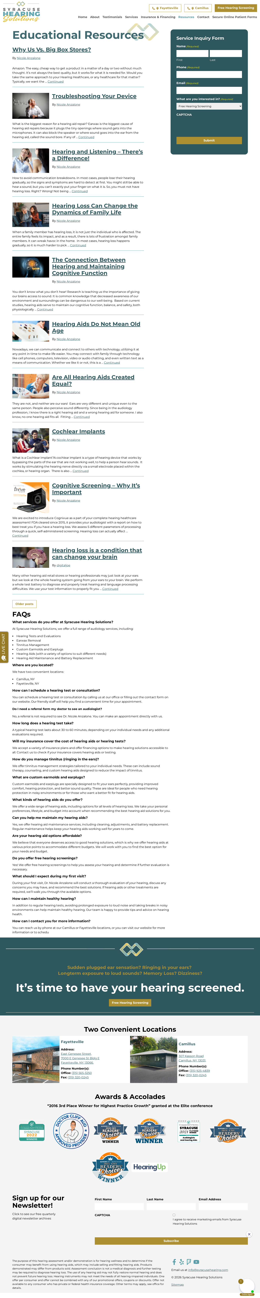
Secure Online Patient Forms (234, 17)
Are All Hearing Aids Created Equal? (93, 380)
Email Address (210, 1199)
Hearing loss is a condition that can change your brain (97, 553)
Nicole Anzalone (28, 58)
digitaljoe (63, 565)
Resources (186, 17)
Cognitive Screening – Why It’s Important (96, 489)
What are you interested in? (204, 99)
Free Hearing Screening (236, 8)
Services (131, 17)
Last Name (155, 1199)
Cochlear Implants (78, 431)
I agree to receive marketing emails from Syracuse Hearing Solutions (207, 1221)
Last (212, 60)
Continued (56, 81)
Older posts (24, 604)
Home (82, 17)
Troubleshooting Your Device (94, 96)
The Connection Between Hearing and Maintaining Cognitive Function (89, 266)
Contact (203, 17)
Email (187, 83)
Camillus (198, 8)
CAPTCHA (184, 114)
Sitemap (177, 1284)
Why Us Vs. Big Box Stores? (51, 49)
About (95, 17)
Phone (187, 67)
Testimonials (112, 17)
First (179, 60)
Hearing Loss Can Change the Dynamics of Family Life (95, 209)
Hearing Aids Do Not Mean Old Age (96, 327)
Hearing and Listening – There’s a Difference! (97, 155)
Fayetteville (165, 8)
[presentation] (204, 125)
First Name (103, 1199)
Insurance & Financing (158, 17)
